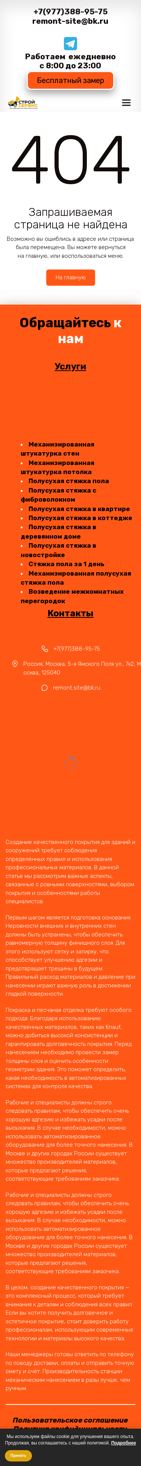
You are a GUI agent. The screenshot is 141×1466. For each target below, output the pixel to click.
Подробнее (123, 1443)
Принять (18, 1456)
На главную (71, 277)
